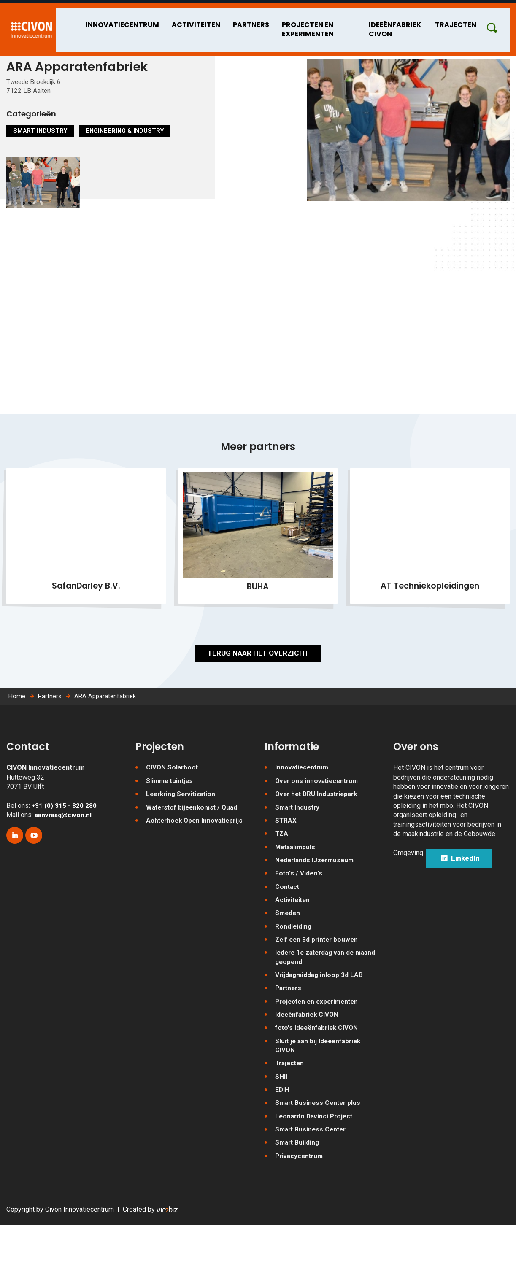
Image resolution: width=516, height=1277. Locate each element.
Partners (226, 20)
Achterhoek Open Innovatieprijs (197, 861)
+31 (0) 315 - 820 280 (64, 844)
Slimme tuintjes (170, 820)
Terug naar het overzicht (258, 683)
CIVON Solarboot (173, 807)
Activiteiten (175, 20)
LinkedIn (465, 899)
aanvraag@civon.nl (65, 854)
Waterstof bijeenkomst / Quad (194, 848)
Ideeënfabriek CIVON (389, 25)
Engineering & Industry (131, 141)
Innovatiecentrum (105, 20)
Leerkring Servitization (183, 834)
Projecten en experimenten (278, 25)
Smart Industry (42, 141)
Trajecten (466, 20)
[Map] (258, 362)
